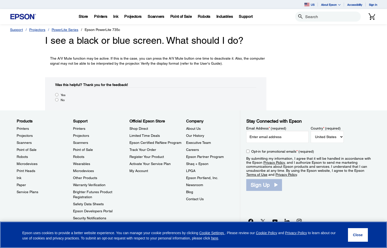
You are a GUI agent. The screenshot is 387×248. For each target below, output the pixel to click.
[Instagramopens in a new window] (299, 221)
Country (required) (326, 128)
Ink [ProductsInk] (19, 178)
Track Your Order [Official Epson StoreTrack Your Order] (142, 150)
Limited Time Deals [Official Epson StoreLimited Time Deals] (144, 136)
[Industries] (224, 16)
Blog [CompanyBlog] (189, 192)
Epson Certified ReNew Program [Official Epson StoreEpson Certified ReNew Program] (155, 143)
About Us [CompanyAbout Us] (193, 129)
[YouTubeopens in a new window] (274, 221)
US (309, 4)
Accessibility (354, 4)
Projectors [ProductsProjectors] (25, 136)
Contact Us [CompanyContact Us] (195, 199)
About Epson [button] (331, 4)
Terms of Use (256, 175)
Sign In (373, 4)
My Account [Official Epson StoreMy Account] (138, 171)
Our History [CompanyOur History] (195, 136)
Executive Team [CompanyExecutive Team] (198, 143)
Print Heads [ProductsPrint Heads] (26, 171)
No (63, 100)
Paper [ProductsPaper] (21, 185)
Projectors (37, 30)
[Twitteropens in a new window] (262, 221)
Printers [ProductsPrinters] (23, 129)
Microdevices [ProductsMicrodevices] (27, 164)
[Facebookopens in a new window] (250, 221)
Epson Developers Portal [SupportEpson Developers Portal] (93, 211)
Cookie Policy (266, 233)
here (214, 238)
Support (16, 30)
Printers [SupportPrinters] (79, 129)
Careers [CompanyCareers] (192, 150)
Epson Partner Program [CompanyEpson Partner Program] (205, 157)
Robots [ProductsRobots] (22, 157)
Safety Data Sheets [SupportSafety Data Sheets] (88, 204)
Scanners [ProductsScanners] (24, 143)
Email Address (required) (266, 128)
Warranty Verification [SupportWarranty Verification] (89, 185)
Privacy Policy (274, 162)
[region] (193, 235)
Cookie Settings (212, 233)
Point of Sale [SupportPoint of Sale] (83, 150)
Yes (63, 95)
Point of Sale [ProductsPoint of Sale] (27, 150)
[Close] (358, 235)
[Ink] (115, 16)
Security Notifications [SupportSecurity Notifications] (89, 218)
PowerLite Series (65, 30)
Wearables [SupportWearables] (81, 164)
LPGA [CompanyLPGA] (190, 171)
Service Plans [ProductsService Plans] (27, 192)
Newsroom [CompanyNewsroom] (194, 185)
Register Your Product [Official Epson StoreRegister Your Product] (146, 157)
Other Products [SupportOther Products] (85, 178)
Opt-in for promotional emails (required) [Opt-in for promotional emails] (282, 151)
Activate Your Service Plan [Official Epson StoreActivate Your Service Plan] (150, 164)
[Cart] (372, 17)
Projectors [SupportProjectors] (81, 136)
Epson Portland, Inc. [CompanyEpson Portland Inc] (202, 178)
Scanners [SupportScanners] (80, 143)
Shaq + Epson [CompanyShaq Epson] (197, 164)
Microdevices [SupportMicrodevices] (83, 171)
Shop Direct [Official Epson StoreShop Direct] (138, 129)
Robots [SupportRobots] (78, 157)
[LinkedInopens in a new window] (287, 221)
